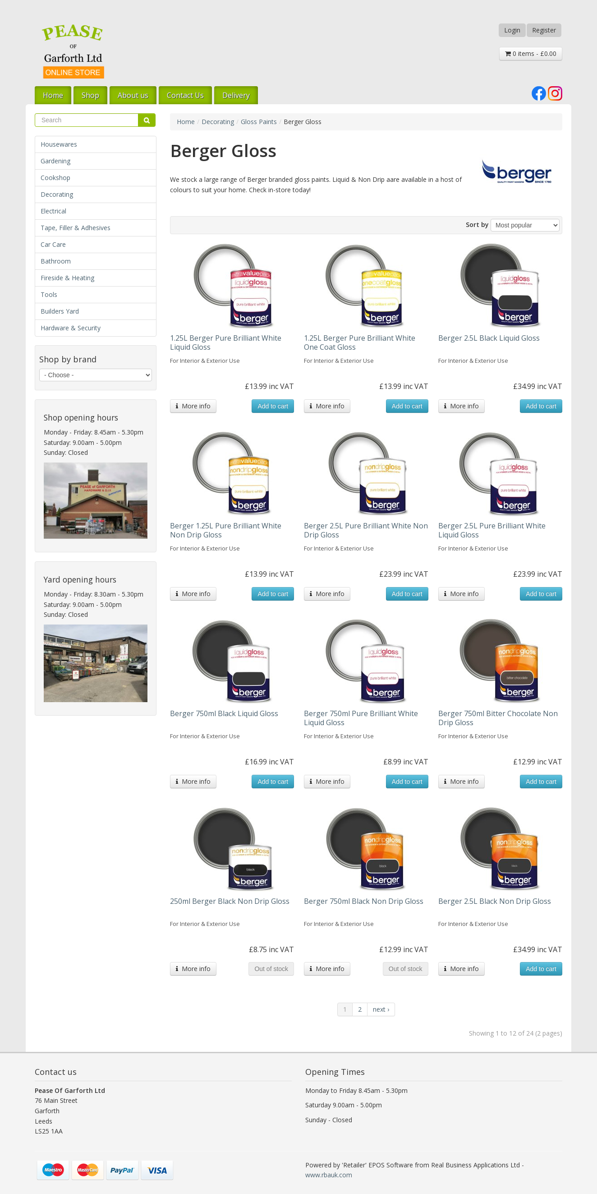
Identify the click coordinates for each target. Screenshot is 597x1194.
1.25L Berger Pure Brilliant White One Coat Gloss (359, 342)
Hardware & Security (71, 328)
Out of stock (271, 968)
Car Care (53, 244)
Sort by (477, 224)
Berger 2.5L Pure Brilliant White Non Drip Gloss (366, 530)
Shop (90, 95)
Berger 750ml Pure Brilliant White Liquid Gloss (361, 717)
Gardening (55, 161)
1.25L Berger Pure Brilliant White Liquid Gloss (225, 342)
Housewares (59, 144)
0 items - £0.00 (530, 53)
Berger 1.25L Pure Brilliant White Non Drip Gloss (225, 530)
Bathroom (56, 261)
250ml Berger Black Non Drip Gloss (229, 901)
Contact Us (185, 95)
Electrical (53, 211)
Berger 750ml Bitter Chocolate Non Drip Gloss (498, 717)
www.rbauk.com (328, 1175)
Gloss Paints (259, 121)
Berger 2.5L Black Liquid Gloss (489, 338)
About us (133, 95)
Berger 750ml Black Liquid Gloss (224, 713)
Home (53, 95)
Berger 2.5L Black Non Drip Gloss (494, 901)
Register (544, 30)
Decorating (57, 194)
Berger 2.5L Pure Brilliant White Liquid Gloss (492, 530)
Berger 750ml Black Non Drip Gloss (363, 901)
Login (512, 30)
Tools (49, 294)
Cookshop (55, 177)
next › (381, 1009)
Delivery (236, 95)
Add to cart (272, 406)
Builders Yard (60, 311)
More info (193, 406)
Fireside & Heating (67, 277)
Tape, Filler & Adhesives (75, 227)
